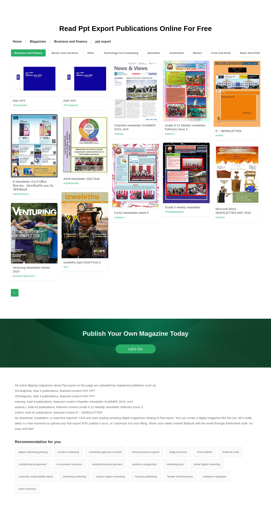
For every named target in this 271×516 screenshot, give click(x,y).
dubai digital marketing (207, 464)
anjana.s (170, 133)
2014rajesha (20, 105)
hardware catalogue (214, 476)
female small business (180, 476)
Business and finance (70, 41)
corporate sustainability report (36, 476)
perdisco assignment (145, 464)
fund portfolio (204, 452)
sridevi (219, 135)
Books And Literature (65, 52)
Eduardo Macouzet (24, 275)
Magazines (38, 41)
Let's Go (135, 349)
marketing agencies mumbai (105, 452)
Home (17, 41)
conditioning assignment (32, 464)
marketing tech (175, 464)
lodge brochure (178, 452)
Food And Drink (221, 52)
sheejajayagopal (174, 211)
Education (153, 52)
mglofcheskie (71, 183)
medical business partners (107, 464)
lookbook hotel (230, 452)
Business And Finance (28, 52)
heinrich (220, 217)
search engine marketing (110, 476)
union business (27, 488)
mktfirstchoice (21, 194)
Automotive (176, 52)
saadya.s (119, 217)
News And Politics (251, 52)
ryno (66, 266)
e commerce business (69, 464)
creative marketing (68, 452)
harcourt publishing (146, 476)
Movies (197, 52)
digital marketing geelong (33, 452)
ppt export (103, 41)
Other (90, 52)
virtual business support (145, 452)
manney (119, 133)
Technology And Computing (121, 52)
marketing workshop (74, 476)
